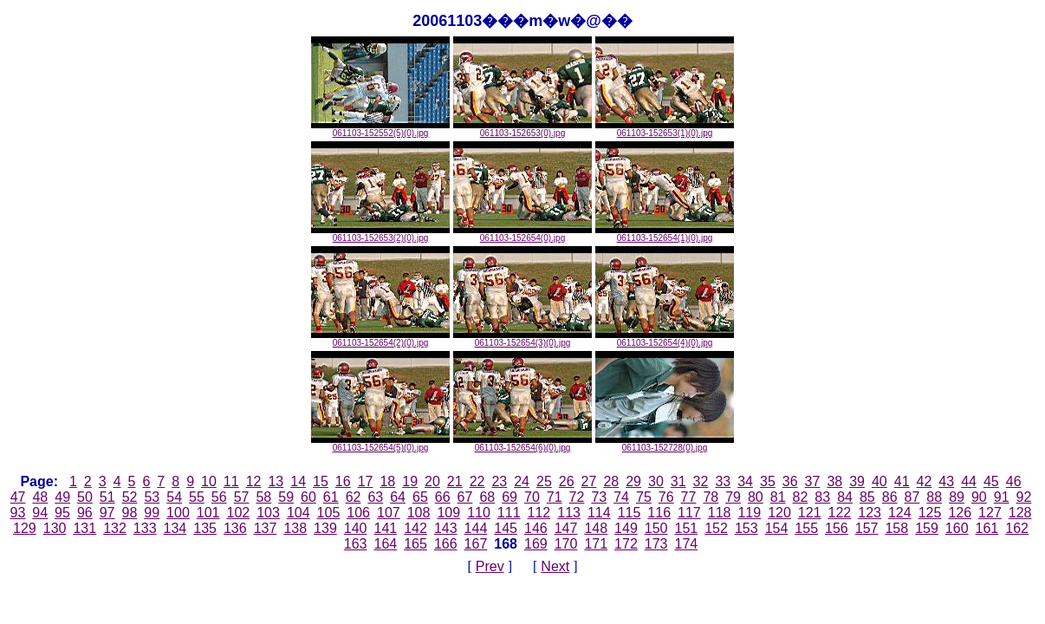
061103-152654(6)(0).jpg (522, 443)
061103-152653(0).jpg (522, 129)
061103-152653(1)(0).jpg (664, 129)
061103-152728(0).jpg (664, 443)
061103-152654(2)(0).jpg (380, 339)
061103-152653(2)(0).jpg (380, 234)
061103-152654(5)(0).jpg (380, 443)
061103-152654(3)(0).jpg (522, 339)
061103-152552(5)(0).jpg (380, 129)
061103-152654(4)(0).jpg (664, 339)
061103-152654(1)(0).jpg (664, 234)
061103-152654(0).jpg (522, 234)
